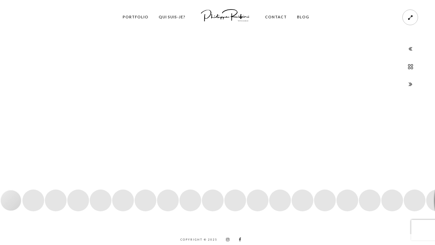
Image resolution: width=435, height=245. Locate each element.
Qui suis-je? (172, 17)
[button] (12, 129)
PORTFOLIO (136, 17)
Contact (276, 17)
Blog (303, 17)
